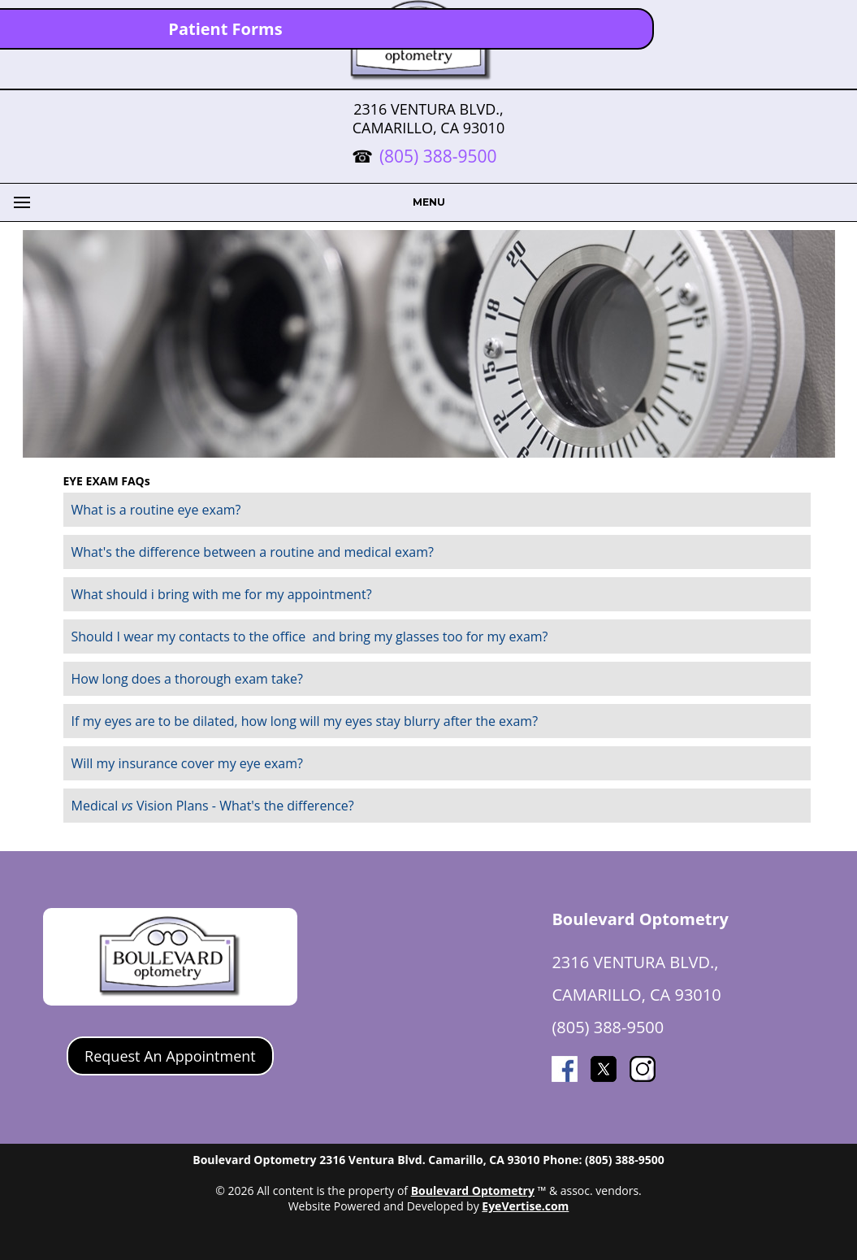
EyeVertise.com (525, 1206)
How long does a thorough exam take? (187, 679)
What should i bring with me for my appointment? (221, 594)
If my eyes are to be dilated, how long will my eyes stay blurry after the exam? (305, 721)
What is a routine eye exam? (156, 510)
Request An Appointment (170, 1056)
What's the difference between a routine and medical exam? (252, 552)
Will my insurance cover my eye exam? (187, 763)
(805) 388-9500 (438, 156)
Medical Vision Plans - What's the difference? (212, 806)
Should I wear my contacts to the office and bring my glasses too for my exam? (309, 636)
